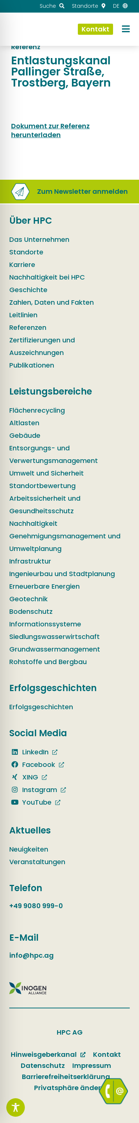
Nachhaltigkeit (33, 523)
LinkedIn (29, 752)
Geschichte (28, 289)
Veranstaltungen (37, 861)
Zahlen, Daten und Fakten (51, 302)
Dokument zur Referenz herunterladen (50, 130)
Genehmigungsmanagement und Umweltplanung (64, 542)
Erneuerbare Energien (44, 586)
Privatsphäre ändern (69, 1087)
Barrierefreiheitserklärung (66, 1076)
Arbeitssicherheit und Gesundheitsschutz (44, 504)
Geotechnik (28, 598)
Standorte (26, 252)
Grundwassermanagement (54, 649)
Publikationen (31, 365)
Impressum (91, 1065)
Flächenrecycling (37, 410)
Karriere (22, 264)
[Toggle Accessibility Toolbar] (16, 1107)
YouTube (30, 802)
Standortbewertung (42, 485)
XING (23, 777)
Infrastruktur (30, 561)
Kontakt (107, 1054)
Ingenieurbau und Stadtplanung (62, 573)
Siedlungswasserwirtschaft (54, 636)
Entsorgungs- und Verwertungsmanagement (53, 454)
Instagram (33, 789)
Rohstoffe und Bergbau (48, 661)
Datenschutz (43, 1065)
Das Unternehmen (39, 239)
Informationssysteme (45, 624)
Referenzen (27, 327)
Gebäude (24, 435)
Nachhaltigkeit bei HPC (47, 277)
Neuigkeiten (28, 849)
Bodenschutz (31, 611)
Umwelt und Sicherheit (46, 473)
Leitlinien (23, 314)
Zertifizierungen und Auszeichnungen (42, 346)
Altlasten (24, 422)
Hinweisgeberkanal (44, 1054)
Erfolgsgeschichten (41, 706)
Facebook (32, 764)
